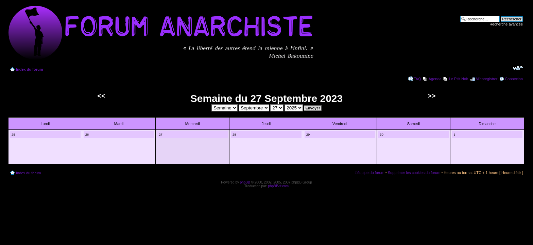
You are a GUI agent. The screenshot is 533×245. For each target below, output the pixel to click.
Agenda (435, 79)
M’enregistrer (486, 79)
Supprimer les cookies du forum (414, 173)
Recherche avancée (506, 24)
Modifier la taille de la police (518, 68)
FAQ (417, 79)
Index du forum (29, 69)
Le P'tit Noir (458, 79)
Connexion (514, 79)
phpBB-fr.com (278, 186)
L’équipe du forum (369, 173)
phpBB (245, 182)
